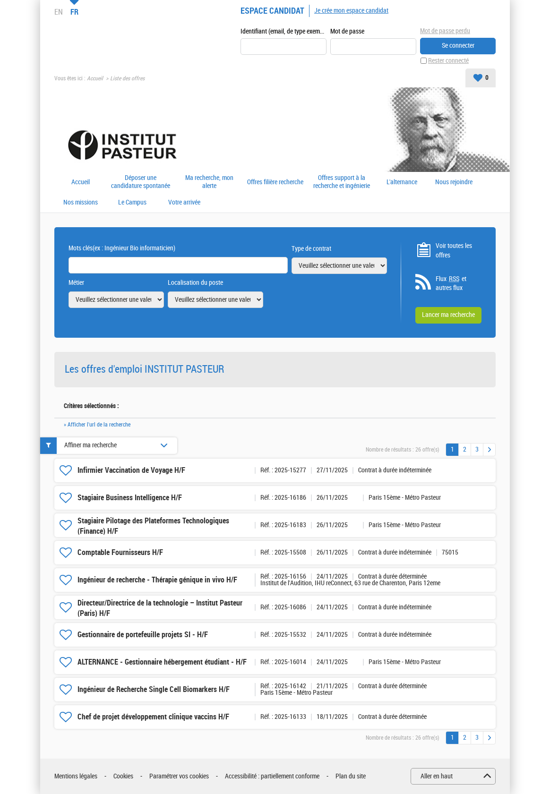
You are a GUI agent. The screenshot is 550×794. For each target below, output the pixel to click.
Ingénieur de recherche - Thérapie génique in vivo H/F (157, 579)
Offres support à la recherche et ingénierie (341, 182)
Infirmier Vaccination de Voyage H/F (131, 470)
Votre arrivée (184, 202)
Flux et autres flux (451, 283)
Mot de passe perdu (445, 31)
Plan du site (350, 776)
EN (58, 12)
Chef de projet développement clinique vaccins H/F (153, 716)
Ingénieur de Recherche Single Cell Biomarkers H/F (153, 689)
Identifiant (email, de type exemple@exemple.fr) (284, 31)
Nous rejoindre (454, 182)
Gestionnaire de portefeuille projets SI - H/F (142, 634)
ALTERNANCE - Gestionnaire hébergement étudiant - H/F (162, 661)
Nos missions (80, 202)
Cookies (123, 776)
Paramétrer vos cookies (179, 776)
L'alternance (402, 182)
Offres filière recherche (275, 182)
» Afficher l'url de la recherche (97, 424)
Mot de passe (347, 31)
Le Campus (132, 202)
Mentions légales (75, 776)
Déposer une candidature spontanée (140, 182)
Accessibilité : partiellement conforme (272, 776)
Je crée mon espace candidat (351, 11)
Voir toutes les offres (454, 250)
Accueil (95, 78)
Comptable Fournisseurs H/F (120, 552)
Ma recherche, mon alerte (209, 182)
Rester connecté (448, 61)
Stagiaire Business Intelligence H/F (129, 497)
